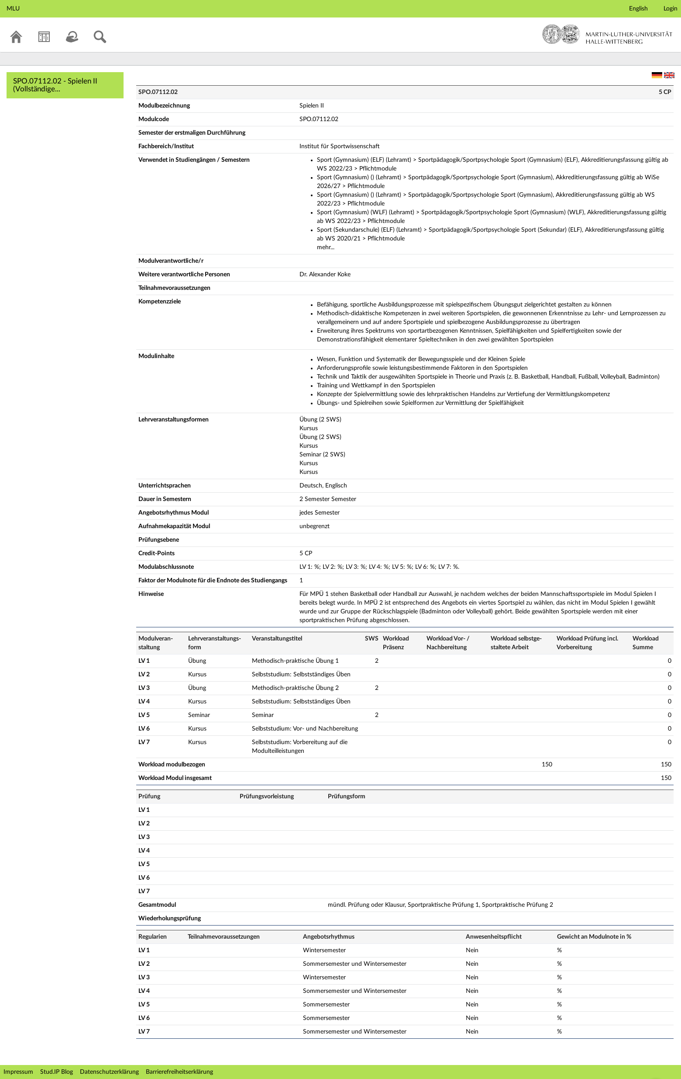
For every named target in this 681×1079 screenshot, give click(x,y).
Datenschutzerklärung (109, 1072)
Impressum (18, 1072)
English (638, 9)
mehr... (325, 247)
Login (671, 9)
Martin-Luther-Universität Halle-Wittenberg (607, 34)
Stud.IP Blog (56, 1072)
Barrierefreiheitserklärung (179, 1072)
